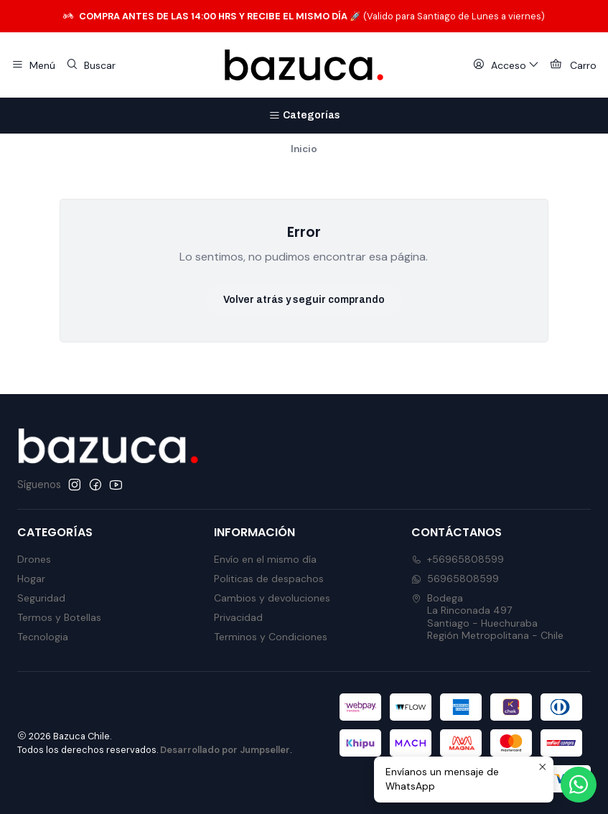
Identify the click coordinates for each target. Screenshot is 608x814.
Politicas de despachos (269, 578)
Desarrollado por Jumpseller (225, 750)
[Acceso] (506, 65)
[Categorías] (304, 116)
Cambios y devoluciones (272, 597)
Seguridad (41, 597)
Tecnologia (42, 636)
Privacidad (238, 617)
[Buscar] (90, 65)
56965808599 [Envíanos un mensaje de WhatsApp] (455, 578)
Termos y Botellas (59, 617)
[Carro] (573, 65)
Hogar (31, 578)
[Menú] (33, 65)
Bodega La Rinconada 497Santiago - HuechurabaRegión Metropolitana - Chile (487, 616)
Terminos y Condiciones (270, 636)
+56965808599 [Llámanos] (457, 559)
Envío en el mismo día (265, 559)
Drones (34, 559)
